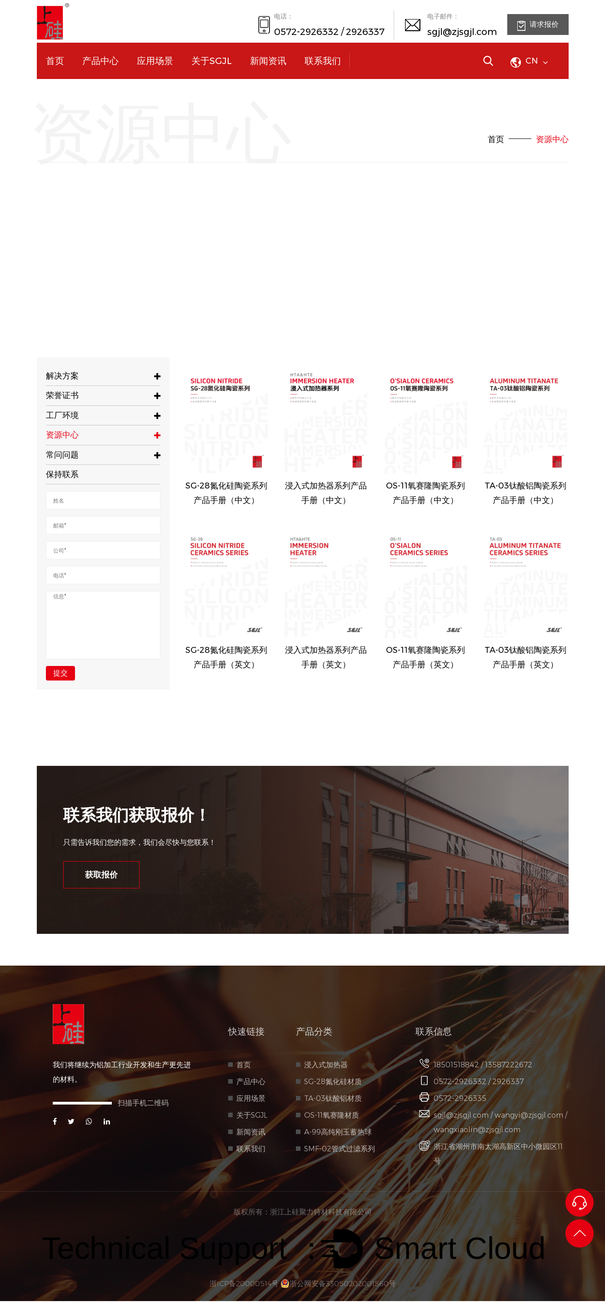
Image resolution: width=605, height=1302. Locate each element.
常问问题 (103, 455)
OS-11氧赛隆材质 (331, 1116)
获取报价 (102, 875)
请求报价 (538, 25)
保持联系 (62, 474)
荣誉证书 (103, 395)
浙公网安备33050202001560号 (338, 1284)
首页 (55, 60)
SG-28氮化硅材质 (333, 1082)
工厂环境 (103, 415)
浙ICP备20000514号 (243, 1284)
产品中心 (100, 60)
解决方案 (103, 376)
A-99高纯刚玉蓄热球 (338, 1133)
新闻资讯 (268, 60)
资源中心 (103, 435)
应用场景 (155, 60)
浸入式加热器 (326, 1065)
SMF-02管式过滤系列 (339, 1149)
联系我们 (323, 60)
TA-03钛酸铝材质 (333, 1099)
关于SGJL (211, 60)
